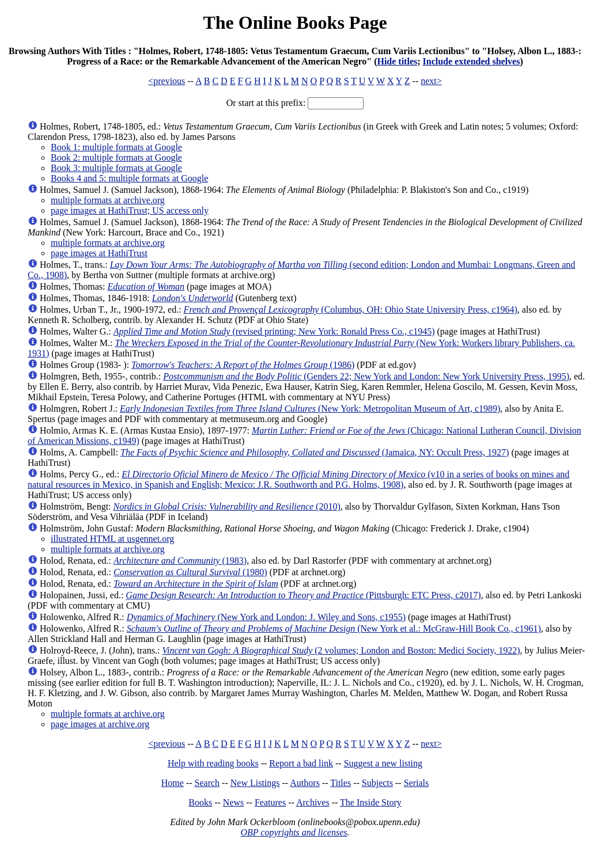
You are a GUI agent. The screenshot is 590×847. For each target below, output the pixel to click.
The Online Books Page (295, 22)
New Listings (255, 783)
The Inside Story (371, 802)
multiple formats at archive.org (108, 200)
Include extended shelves (471, 61)
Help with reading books (213, 763)
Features (270, 802)
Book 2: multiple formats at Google (116, 157)
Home (172, 783)
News (233, 802)
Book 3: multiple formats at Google (116, 168)
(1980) (190, 572)
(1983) (180, 560)
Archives (313, 802)
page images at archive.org (100, 724)
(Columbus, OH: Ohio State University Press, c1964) (350, 309)
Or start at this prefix (264, 103)
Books (200, 802)
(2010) (227, 506)
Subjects (377, 783)
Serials (416, 783)
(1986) (242, 365)
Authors (305, 783)
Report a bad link (301, 763)
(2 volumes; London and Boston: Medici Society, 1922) (341, 650)
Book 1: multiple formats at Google (116, 147)
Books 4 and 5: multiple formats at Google (129, 178)
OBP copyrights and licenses (293, 832)
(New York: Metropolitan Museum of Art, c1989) (310, 408)
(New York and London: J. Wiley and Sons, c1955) (266, 617)
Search (207, 783)
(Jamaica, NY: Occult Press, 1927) (314, 452)
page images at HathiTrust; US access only (130, 210)
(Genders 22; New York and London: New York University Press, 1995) (366, 376)
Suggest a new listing (383, 763)
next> (431, 81)
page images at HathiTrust (99, 253)
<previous (166, 81)
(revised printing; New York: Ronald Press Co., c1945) (274, 331)
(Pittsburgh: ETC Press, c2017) (303, 595)
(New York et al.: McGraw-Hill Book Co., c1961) (334, 628)
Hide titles (397, 61)
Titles (340, 783)
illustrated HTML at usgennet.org (112, 539)
